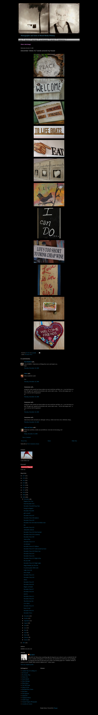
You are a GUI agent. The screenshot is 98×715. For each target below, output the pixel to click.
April (25, 632)
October (26, 618)
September (27, 620)
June (25, 628)
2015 (24, 480)
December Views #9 (29, 582)
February (26, 637)
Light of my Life (28, 570)
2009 (24, 494)
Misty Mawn (25, 683)
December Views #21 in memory (32, 534)
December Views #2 (29, 610)
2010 (24, 492)
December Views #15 (29, 553)
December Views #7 (29, 589)
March (26, 635)
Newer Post (24, 441)
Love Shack (27, 603)
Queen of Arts (25, 687)
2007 (24, 642)
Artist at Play (27, 539)
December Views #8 (29, 584)
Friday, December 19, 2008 (30, 433)
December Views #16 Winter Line (32, 551)
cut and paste (27, 544)
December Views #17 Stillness (31, 546)
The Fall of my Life (28, 601)
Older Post (74, 441)
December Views (28, 354)
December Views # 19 (29, 541)
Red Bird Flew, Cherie (27, 689)
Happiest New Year (28, 501)
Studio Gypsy (25, 699)
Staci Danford (27, 361)
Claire (25, 373)
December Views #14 (29, 556)
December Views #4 (29, 598)
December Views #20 (29, 537)
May (25, 630)
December (26, 499)
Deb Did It (52, 40)
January (26, 639)
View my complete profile (27, 664)
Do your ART (27, 560)
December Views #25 (29, 520)
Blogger (56, 708)
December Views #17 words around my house (35, 548)
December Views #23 (29, 527)
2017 (24, 475)
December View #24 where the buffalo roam (35, 522)
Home (20, 40)
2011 (24, 490)
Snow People (27, 572)
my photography (44, 40)
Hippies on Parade (28, 586)
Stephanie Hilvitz (26, 697)
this (24, 525)
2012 (24, 487)
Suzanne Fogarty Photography (29, 701)
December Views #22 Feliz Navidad (32, 532)
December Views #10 (29, 577)
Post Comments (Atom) (33, 443)
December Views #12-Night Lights (32, 563)
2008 (24, 497)
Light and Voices (28, 427)
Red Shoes (24, 691)
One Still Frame (26, 685)
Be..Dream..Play (26, 675)
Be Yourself (25, 672)
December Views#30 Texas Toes (32, 506)
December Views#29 (29, 510)
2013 (24, 485)
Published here (61, 40)
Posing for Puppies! (28, 508)
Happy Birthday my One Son (31, 565)
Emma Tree (25, 677)
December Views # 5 (29, 596)
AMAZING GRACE (29, 529)
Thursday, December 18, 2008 (31, 368)
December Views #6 (29, 591)
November (27, 616)
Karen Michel (25, 679)
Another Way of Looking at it (29, 670)
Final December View (29, 503)
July (25, 625)
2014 (24, 482)
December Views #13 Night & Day (32, 558)
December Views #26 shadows (31, 518)
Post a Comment (27, 437)
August (26, 623)
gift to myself (27, 513)
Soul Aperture (25, 693)
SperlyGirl (24, 695)
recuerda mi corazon (27, 704)
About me (27, 40)
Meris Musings (26, 681)
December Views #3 (29, 605)
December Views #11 (29, 575)
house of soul (27, 608)
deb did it (32, 654)
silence (25, 579)
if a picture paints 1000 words (31, 567)
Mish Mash (34, 40)
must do (26, 594)
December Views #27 (29, 515)
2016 (24, 478)
